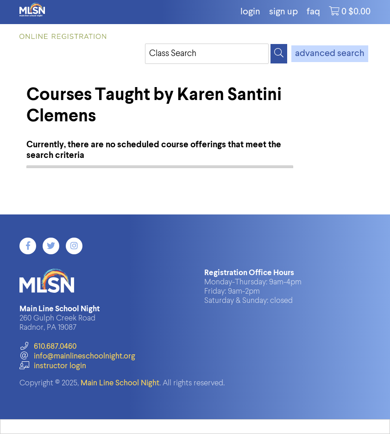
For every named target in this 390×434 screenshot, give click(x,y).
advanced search (330, 53)
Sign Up (283, 12)
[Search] (278, 53)
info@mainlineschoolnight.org (77, 356)
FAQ (313, 12)
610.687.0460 (47, 347)
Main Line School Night (120, 383)
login (250, 12)
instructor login (52, 366)
